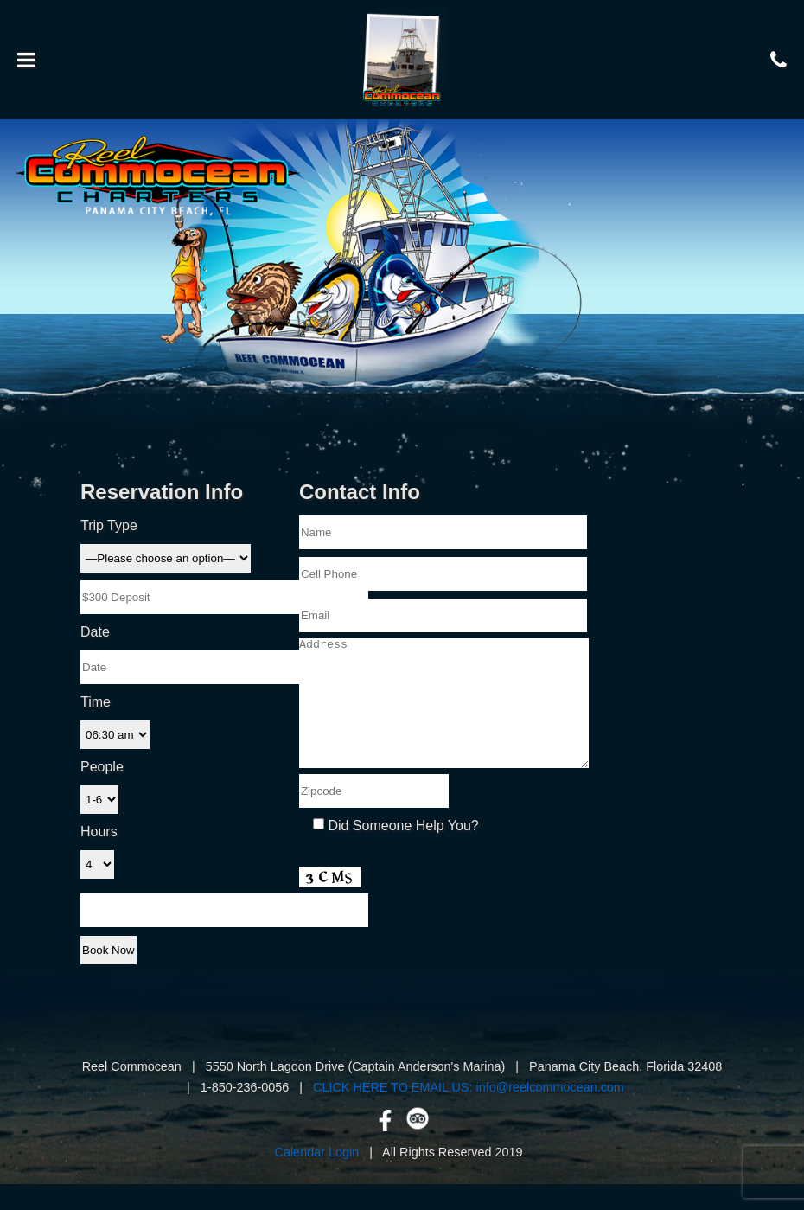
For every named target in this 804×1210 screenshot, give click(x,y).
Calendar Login (317, 1178)
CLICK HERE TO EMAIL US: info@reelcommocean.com (468, 1113)
